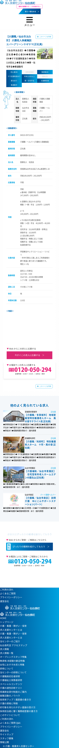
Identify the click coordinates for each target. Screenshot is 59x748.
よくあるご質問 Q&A (10, 722)
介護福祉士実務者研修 (11, 680)
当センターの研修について (13, 672)
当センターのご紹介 (10, 641)
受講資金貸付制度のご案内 (13, 691)
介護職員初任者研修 (10, 676)
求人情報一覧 (6, 653)
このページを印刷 (45, 37)
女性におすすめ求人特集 (12, 664)
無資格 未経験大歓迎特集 (12, 660)
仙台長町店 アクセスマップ (13, 645)
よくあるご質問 (8, 593)
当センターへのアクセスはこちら (28, 575)
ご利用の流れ (6, 589)
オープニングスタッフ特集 (13, 657)
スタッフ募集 (6, 738)
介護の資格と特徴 (9, 703)
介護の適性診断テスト (11, 688)
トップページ (6, 622)
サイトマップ (6, 734)
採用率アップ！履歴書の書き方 (15, 699)
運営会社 (4, 601)
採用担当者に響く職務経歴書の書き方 (19, 711)
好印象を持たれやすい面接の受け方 (17, 707)
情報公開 (4, 742)
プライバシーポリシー (11, 597)
